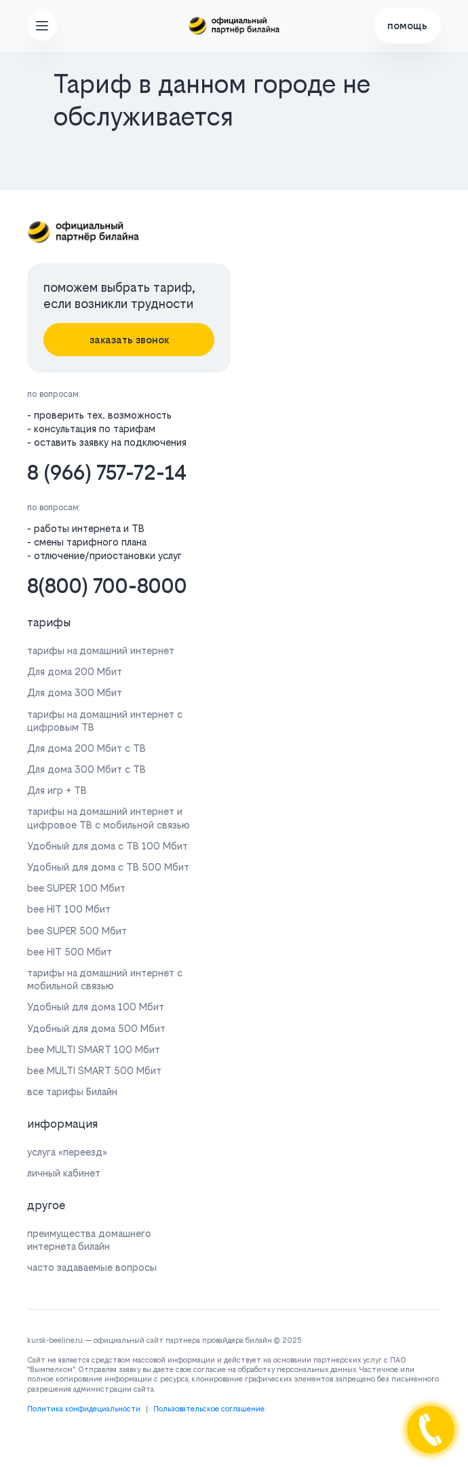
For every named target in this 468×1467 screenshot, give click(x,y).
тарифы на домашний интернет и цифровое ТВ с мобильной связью (108, 817)
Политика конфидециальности (83, 1409)
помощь (407, 25)
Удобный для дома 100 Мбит (95, 1006)
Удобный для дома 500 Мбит (96, 1028)
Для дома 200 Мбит (74, 671)
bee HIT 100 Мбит (69, 909)
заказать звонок (129, 339)
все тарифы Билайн (72, 1091)
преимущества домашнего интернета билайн (89, 1239)
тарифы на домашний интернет (100, 650)
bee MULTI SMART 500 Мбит (94, 1070)
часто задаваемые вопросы (92, 1267)
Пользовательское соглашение (209, 1409)
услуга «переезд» (67, 1152)
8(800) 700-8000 (107, 586)
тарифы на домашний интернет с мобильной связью (104, 979)
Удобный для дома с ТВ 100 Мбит (107, 846)
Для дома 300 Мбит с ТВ (86, 769)
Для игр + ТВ (57, 790)
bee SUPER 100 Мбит (76, 888)
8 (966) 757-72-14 (107, 472)
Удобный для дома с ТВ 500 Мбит (108, 867)
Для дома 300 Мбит (74, 692)
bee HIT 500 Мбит (69, 951)
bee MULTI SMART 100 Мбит (93, 1049)
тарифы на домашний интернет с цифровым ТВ (104, 720)
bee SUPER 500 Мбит (77, 930)
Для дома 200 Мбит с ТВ (86, 748)
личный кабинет (63, 1173)
